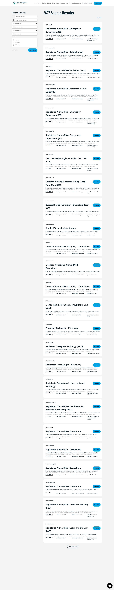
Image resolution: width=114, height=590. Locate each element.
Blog (67, 3)
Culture (53, 3)
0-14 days (17, 40)
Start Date (14, 37)
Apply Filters (33, 50)
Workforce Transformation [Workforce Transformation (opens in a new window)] (75, 3)
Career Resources (60, 3)
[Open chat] (110, 586)
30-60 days (17, 45)
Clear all (99, 17)
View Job (96, 29)
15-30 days (17, 42)
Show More (48, 38)
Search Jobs (98, 3)
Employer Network (46, 3)
